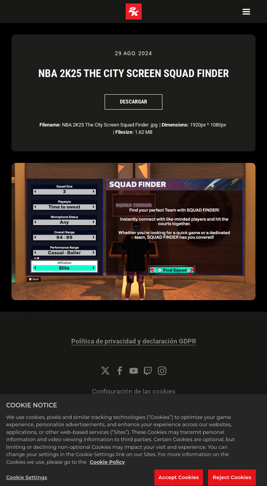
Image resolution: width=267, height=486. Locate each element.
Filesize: (124, 132)
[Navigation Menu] (246, 11)
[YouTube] (133, 370)
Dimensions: (175, 125)
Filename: (50, 125)
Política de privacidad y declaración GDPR (133, 341)
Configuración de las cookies (133, 391)
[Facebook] (119, 370)
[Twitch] (148, 370)
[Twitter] (105, 370)
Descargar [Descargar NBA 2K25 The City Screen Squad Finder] (133, 102)
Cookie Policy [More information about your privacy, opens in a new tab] (107, 464)
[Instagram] (162, 370)
